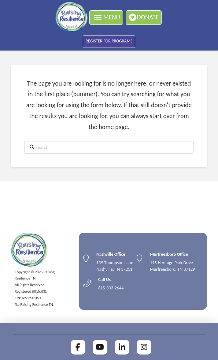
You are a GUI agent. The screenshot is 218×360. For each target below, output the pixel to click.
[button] (106, 17)
